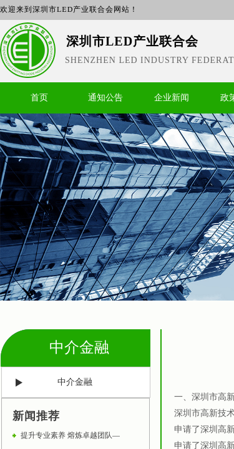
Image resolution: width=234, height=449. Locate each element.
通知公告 (105, 97)
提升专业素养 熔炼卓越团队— (70, 435)
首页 (39, 97)
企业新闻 (171, 97)
